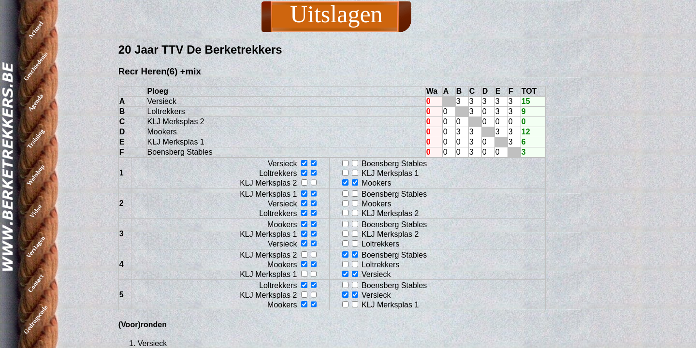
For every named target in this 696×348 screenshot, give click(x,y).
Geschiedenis (35, 66)
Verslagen (35, 247)
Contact (35, 283)
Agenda (36, 102)
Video (35, 211)
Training (35, 138)
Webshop (35, 175)
